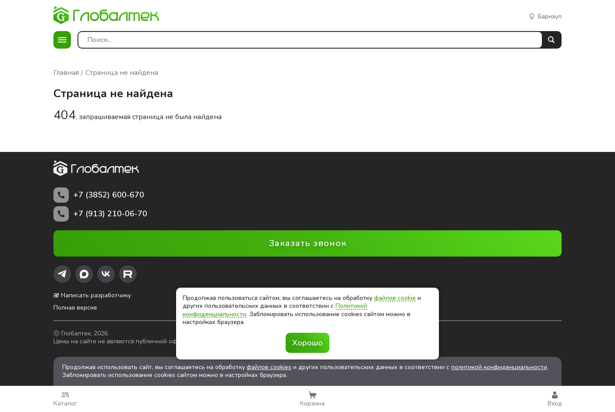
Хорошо (307, 343)
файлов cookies (269, 367)
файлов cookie (395, 298)
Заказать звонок (307, 243)
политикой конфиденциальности (499, 367)
